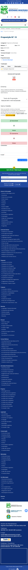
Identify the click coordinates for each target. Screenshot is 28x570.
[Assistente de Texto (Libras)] (13, 3)
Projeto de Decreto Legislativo (8, 392)
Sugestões (4, 225)
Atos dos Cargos (5, 321)
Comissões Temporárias (7, 371)
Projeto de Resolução (6, 404)
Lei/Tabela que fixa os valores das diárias (11, 273)
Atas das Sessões (5, 367)
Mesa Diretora (5, 375)
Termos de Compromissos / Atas (9, 302)
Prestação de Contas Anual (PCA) (9, 247)
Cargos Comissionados (6, 325)
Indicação (3, 419)
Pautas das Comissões (6, 379)
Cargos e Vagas (5, 327)
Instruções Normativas (6, 233)
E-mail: (3, 154)
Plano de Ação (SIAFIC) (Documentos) (10, 245)
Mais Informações (10, 115)
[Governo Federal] (14, 516)
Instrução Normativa (6, 421)
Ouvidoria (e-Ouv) (5, 208)
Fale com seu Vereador (6, 197)
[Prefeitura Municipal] (14, 505)
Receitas (3, 316)
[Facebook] (7, 17)
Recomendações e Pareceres (8, 250)
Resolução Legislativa (6, 425)
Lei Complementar (6, 486)
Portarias (3, 212)
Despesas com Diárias (6, 262)
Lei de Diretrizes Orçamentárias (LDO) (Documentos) (13, 352)
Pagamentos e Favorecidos (7, 281)
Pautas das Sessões (6, 381)
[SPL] (14, 20)
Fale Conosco (4, 199)
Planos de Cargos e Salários (8, 331)
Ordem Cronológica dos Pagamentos (10, 279)
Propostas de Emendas (7, 406)
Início (2, 31)
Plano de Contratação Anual (8, 300)
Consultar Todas (5, 427)
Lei (2, 484)
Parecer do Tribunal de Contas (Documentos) (12, 241)
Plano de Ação (4, 243)
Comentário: (4, 145)
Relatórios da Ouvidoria (7, 222)
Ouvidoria (8, 28)
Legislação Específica (6, 237)
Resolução (4, 423)
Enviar (18, 184)
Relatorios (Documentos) (7, 254)
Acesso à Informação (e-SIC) (8, 193)
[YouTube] (15, 17)
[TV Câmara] (19, 17)
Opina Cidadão (5, 206)
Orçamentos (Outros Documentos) (9, 356)
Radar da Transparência (7, 218)
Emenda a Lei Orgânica (6, 417)
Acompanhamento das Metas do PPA (10, 341)
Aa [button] (9, 3)
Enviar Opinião (22, 160)
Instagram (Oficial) (5, 436)
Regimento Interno (6, 490)
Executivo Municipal (8, 60)
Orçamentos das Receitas (7, 310)
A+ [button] (5, 3)
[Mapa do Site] (20, 3)
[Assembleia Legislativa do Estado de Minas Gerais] (14, 511)
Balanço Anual (4, 346)
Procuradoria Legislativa (7, 214)
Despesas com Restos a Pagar (8, 268)
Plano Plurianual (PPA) (6, 358)
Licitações (3, 296)
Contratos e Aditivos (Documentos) (9, 291)
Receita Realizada (5, 314)
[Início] (2, 25)
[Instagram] (11, 17)
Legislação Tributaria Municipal (8, 308)
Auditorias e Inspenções (7, 231)
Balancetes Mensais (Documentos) (9, 344)
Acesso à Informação (15, 28)
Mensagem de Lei (5, 390)
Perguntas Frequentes (6, 210)
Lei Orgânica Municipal (6, 488)
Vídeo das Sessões (5, 448)
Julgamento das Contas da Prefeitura (10, 235)
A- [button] (7, 3)
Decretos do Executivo (6, 479)
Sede (2, 498)
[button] (11, 3)
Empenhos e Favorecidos (7, 271)
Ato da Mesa (4, 414)
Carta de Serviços (5, 433)
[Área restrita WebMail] (22, 3)
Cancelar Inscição (8, 185)
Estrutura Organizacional (7, 483)
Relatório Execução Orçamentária (9, 360)
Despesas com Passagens (7, 266)
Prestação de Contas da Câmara (8, 383)
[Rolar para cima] (26, 510)
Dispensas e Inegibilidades (7, 293)
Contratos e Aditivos (6, 289)
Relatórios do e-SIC (6, 223)
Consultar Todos (5, 408)
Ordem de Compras (6, 298)
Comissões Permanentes (7, 369)
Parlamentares (5, 377)
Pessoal (3, 329)
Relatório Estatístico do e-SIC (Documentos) (11, 252)
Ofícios (3, 204)
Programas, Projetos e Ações (8, 283)
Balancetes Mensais (6, 343)
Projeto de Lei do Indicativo (7, 396)
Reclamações (4, 220)
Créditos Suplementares (7, 348)
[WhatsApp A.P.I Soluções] (17, 569)
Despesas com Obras (6, 264)
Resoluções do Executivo (7, 492)
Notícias (3, 28)
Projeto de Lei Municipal (7, 402)
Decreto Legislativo (6, 415)
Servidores (4, 333)
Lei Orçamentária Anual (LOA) (8, 354)
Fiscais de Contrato (6, 294)
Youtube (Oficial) (5, 450)
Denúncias (4, 195)
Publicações (4, 216)
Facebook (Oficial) (5, 435)
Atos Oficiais (4, 323)
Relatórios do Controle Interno (8, 256)
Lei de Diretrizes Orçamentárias (9, 350)
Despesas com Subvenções (7, 270)
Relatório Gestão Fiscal (6, 362)
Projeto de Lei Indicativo (7, 398)
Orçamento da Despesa (7, 277)
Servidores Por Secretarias (7, 335)
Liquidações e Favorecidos (7, 275)
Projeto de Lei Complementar (8, 394)
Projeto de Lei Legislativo (7, 400)
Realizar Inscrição (8, 183)
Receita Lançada (5, 312)
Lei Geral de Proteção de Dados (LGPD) (10, 239)
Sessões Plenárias (5, 385)
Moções (3, 201)
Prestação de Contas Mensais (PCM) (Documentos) (13, 248)
